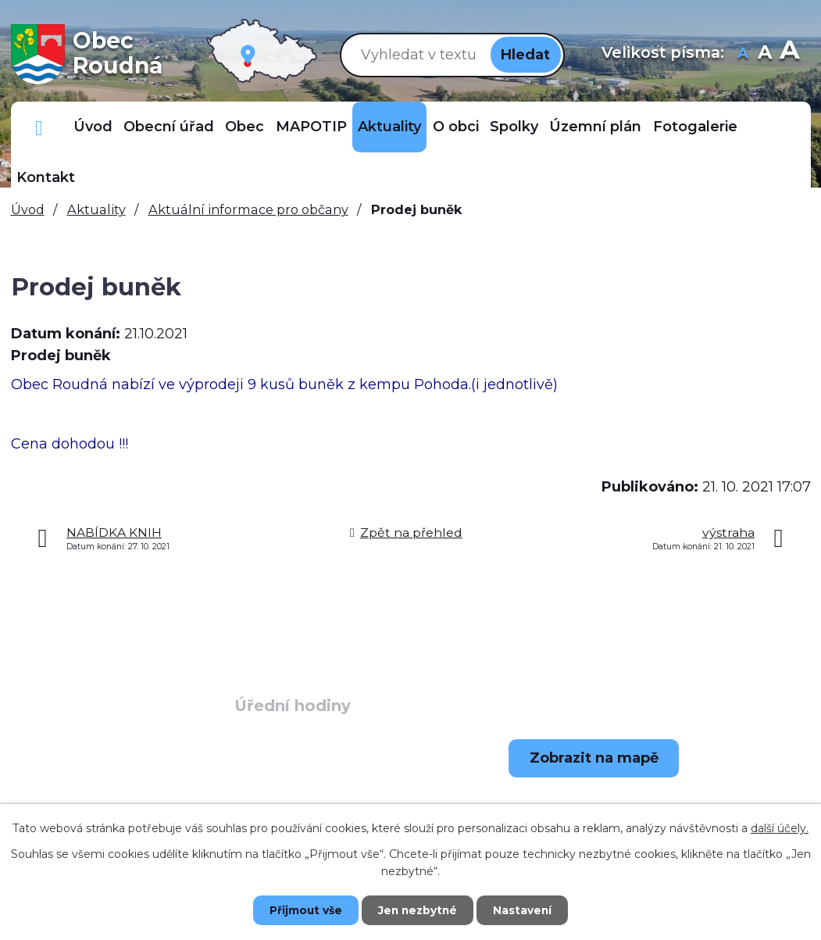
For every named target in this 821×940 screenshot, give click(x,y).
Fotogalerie (695, 126)
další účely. (780, 828)
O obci (456, 126)
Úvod (92, 126)
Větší (789, 54)
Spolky (514, 126)
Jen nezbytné (418, 909)
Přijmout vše (300, 909)
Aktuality (389, 126)
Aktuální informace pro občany (248, 209)
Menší (742, 54)
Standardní (764, 54)
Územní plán (595, 126)
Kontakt (45, 177)
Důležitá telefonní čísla (39, 127)
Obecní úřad (168, 126)
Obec (244, 126)
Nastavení (527, 909)
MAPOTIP (311, 126)
